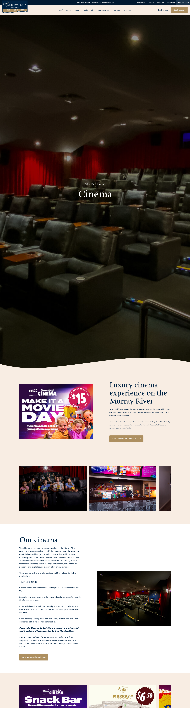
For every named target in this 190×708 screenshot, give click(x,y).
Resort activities (103, 10)
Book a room (179, 9)
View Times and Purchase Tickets (126, 438)
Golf (60, 10)
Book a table (163, 10)
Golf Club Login (183, 2)
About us (127, 10)
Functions (116, 10)
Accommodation (72, 10)
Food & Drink (88, 10)
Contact (151, 2)
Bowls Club (171, 2)
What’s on (160, 2)
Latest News (141, 2)
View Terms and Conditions (34, 657)
